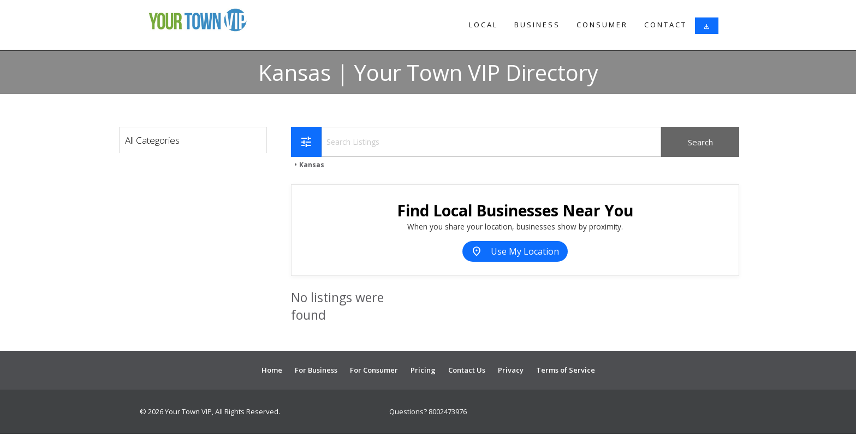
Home (271, 370)
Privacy (511, 370)
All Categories (152, 140)
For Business (316, 370)
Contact (665, 25)
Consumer (602, 25)
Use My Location (515, 251)
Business (537, 25)
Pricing (423, 370)
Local (483, 25)
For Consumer (374, 370)
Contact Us (466, 370)
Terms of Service (565, 370)
